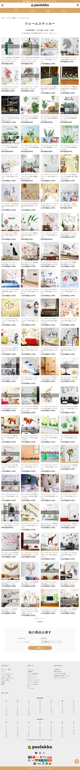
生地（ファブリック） (7, 678)
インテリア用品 (5, 676)
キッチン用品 (5, 680)
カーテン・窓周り (6, 669)
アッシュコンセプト (33, 682)
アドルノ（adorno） (33, 684)
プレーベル (31, 688)
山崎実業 (30, 671)
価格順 (47, 30)
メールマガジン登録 (59, 673)
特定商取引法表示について (61, 676)
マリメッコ (31, 669)
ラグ (2, 671)
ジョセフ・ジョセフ (33, 680)
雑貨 (2, 684)
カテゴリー (44, 638)
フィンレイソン (32, 676)
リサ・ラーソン (32, 678)
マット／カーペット (7, 673)
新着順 (52, 30)
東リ (29, 686)
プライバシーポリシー (60, 678)
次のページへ (53, 33)
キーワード (21, 638)
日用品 (3, 682)
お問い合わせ (58, 671)
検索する (40, 648)
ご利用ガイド (58, 669)
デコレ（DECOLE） (33, 673)
